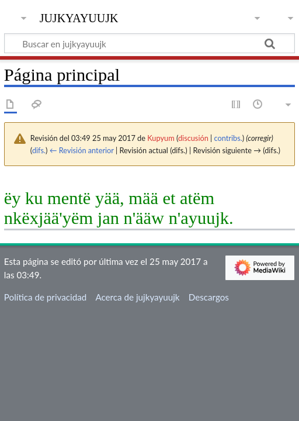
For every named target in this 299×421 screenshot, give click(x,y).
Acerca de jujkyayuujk (137, 297)
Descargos (209, 297)
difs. (39, 150)
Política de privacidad (45, 297)
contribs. (228, 138)
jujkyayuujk (79, 17)
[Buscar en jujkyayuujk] (149, 43)
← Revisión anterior (82, 150)
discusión (193, 138)
